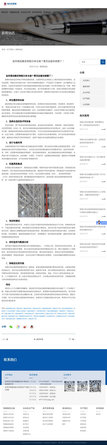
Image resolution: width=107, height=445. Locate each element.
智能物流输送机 (8, 424)
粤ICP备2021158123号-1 (66, 443)
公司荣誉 (86, 104)
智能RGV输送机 (8, 431)
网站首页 (5, 12)
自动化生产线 (26, 12)
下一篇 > (72, 339)
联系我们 (83, 431)
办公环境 (86, 92)
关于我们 (64, 12)
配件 (63, 424)
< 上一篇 (5, 339)
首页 (3, 49)
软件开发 (56, 12)
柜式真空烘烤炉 (48, 421)
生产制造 (86, 98)
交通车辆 (26, 431)
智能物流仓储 (14, 12)
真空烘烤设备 (37, 12)
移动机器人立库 (8, 421)
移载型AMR (66, 421)
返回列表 (38, 339)
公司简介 (86, 80)
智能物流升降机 (8, 427)
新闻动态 (19, 49)
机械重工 (26, 421)
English (72, 12)
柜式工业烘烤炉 (48, 424)
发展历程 (83, 427)
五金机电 (26, 427)
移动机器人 (47, 12)
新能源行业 (26, 434)
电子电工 (26, 424)
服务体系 (86, 86)
